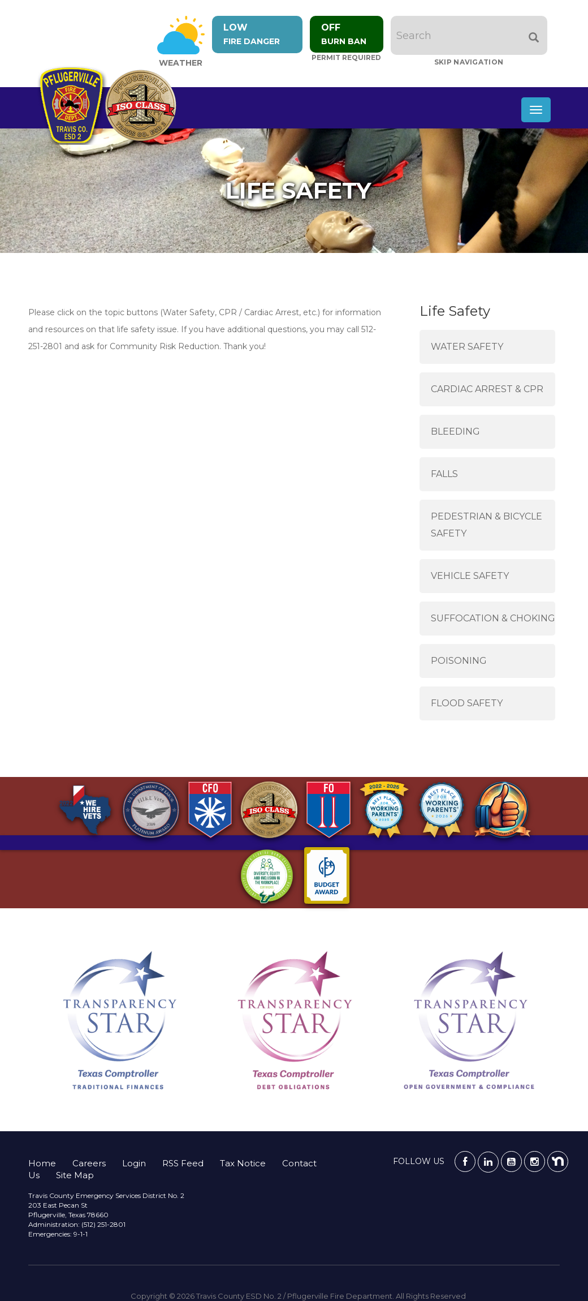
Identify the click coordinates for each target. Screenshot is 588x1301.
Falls (444, 474)
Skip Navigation (469, 62)
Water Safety (467, 346)
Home (42, 1163)
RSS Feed (183, 1163)
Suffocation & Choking (493, 618)
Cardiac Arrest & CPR (487, 389)
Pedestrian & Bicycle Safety (486, 525)
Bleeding (455, 431)
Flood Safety (467, 703)
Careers (89, 1163)
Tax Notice (243, 1163)
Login (134, 1163)
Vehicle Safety (470, 575)
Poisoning (459, 660)
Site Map (75, 1175)
